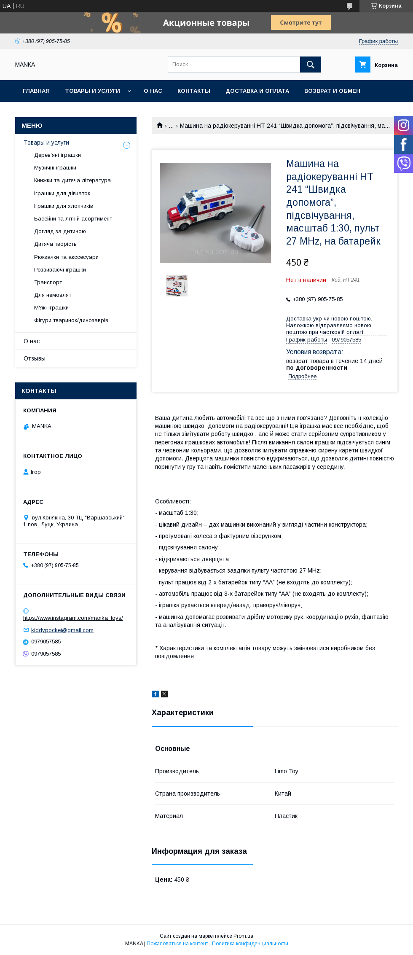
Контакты (193, 91)
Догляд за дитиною (60, 231)
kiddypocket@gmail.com (62, 630)
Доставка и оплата (257, 91)
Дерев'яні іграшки (57, 155)
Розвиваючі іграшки (60, 269)
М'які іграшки (51, 307)
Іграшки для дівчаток (62, 193)
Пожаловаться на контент (177, 944)
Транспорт (48, 282)
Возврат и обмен (332, 91)
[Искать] (310, 64)
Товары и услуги (92, 91)
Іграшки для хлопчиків (63, 206)
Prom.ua (243, 936)
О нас (153, 91)
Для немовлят (52, 295)
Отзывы (35, 358)
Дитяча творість (55, 244)
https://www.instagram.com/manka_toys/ (73, 618)
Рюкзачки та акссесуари (66, 257)
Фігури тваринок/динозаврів (71, 320)
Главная (36, 91)
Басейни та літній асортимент (73, 218)
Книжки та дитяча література (72, 180)
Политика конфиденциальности (250, 944)
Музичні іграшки (55, 167)
